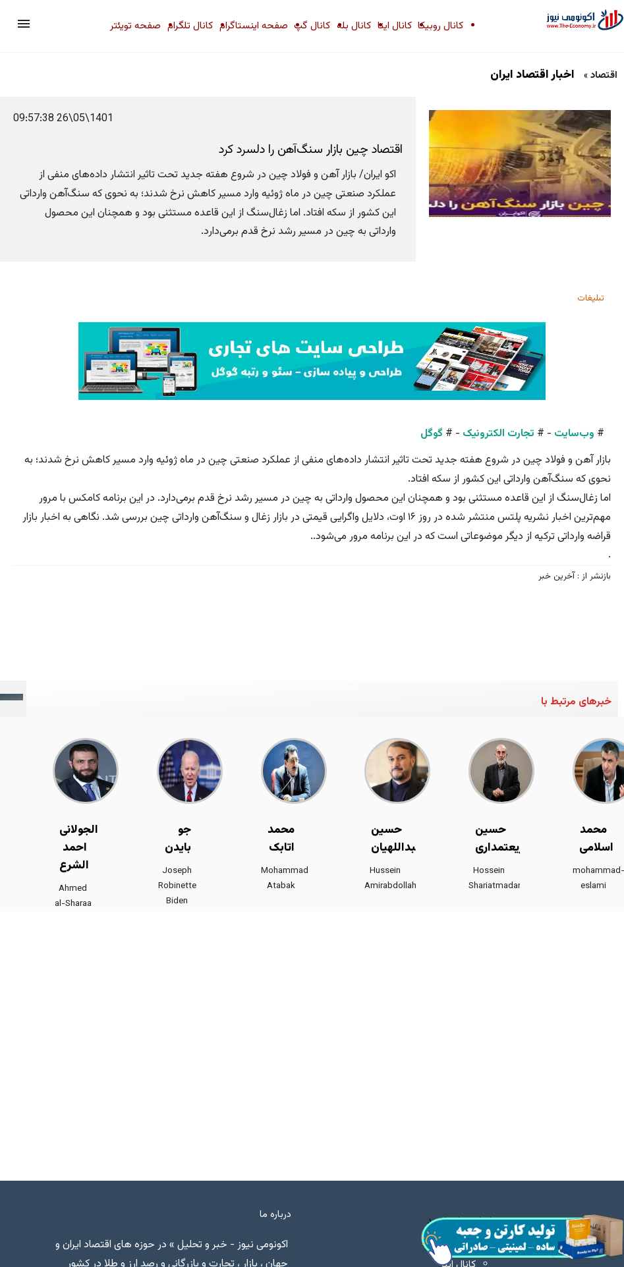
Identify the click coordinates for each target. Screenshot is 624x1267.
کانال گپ (312, 26)
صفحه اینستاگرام (253, 26)
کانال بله (354, 26)
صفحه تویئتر (135, 26)
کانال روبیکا (440, 26)
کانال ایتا (395, 26)
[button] (24, 24)
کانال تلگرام (190, 26)
